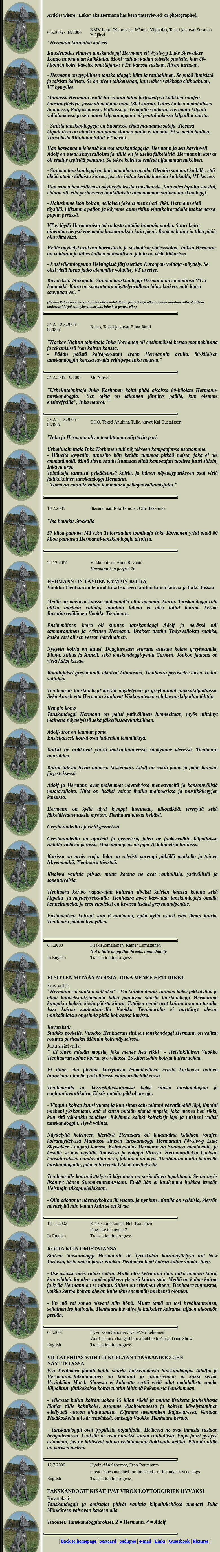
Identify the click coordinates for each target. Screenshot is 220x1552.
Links (160, 1541)
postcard (108, 1541)
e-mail (145, 1541)
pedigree (128, 1541)
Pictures (201, 1541)
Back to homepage (78, 1541)
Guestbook (179, 1541)
